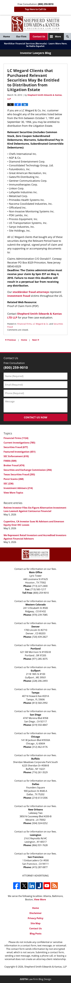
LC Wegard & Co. (41, 323)
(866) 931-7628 (40, 845)
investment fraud (19, 295)
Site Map (35, 923)
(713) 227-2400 (40, 586)
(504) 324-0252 (40, 823)
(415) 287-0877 (40, 867)
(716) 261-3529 (40, 772)
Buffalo (35, 758)
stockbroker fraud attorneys (31, 292)
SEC (8, 483)
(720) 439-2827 (40, 636)
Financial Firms (24, 323)
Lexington (35, 835)
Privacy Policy (35, 918)
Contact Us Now (35, 417)
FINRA (10, 460)
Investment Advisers (18, 488)
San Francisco (35, 857)
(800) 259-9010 (41, 592)
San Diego (35, 714)
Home (6, 36)
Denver (35, 626)
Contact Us (39, 36)
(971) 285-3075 (40, 658)
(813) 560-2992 (40, 702)
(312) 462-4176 (40, 746)
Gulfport (35, 670)
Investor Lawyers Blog (35, 24)
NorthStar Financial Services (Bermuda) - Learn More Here (35, 43)
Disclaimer (35, 913)
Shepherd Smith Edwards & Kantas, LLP (45, 966)
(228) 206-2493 (40, 680)
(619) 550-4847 (40, 724)
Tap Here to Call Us (35, 9)
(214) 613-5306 (40, 797)
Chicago (35, 736)
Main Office (35, 572)
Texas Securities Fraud (19, 474)
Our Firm (21, 36)
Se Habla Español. (35, 46)
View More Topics (13, 492)
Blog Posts (35, 933)
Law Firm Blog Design (35, 979)
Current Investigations (19, 442)
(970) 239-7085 (40, 614)
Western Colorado (35, 604)
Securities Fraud (16, 447)
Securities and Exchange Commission (28, 469)
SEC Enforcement (16, 456)
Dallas (35, 784)
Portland (36, 648)
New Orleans (35, 809)
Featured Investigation (19, 451)
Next (35, 339)
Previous (10, 339)
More (58, 36)
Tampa (35, 692)
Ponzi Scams (14, 479)
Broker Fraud (14, 465)
